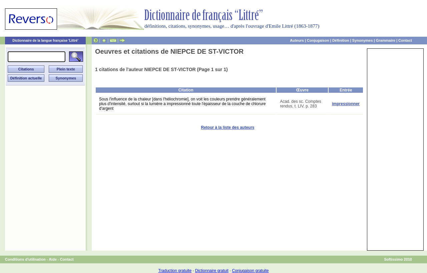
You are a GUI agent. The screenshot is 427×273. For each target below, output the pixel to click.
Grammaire (385, 40)
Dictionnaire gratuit (212, 270)
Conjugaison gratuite (250, 270)
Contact (405, 40)
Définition (340, 40)
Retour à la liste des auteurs (227, 127)
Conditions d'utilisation (25, 259)
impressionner (346, 103)
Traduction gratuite (174, 270)
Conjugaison (318, 40)
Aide (53, 259)
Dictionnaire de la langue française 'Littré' (45, 40)
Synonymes (362, 40)
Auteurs (297, 40)
